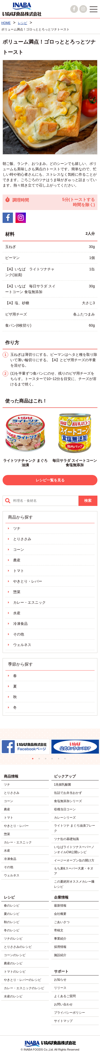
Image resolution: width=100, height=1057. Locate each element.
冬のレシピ (11, 930)
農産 (16, 560)
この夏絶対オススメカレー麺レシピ (74, 884)
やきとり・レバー (27, 581)
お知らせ (60, 979)
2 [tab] (40, 760)
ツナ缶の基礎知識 (66, 839)
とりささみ (22, 539)
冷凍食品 (20, 624)
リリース (60, 988)
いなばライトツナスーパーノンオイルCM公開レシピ (74, 849)
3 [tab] (47, 760)
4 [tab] (53, 760)
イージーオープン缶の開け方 (74, 860)
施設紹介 (60, 955)
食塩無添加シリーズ (68, 801)
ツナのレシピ (13, 938)
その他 (18, 634)
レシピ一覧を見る (50, 480)
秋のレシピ (11, 922)
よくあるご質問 (65, 996)
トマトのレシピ (15, 971)
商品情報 (11, 776)
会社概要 (60, 914)
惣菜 (16, 592)
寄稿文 (58, 930)
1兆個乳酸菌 (62, 784)
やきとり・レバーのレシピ (22, 980)
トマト (18, 571)
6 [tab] (66, 760)
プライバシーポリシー (69, 1012)
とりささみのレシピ (18, 947)
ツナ (16, 528)
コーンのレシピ (15, 955)
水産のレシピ (13, 996)
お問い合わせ (63, 1004)
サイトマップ (63, 1021)
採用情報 (60, 947)
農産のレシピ (13, 963)
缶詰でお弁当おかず (68, 793)
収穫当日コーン (65, 809)
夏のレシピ (11, 914)
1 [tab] (34, 760)
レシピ (9, 897)
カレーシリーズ (65, 817)
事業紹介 (60, 938)
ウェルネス (22, 645)
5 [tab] (60, 760)
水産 (16, 613)
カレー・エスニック (29, 602)
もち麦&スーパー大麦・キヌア (73, 871)
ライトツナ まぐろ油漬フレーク (74, 828)
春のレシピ (11, 905)
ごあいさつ (62, 922)
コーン (18, 549)
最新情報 (60, 905)
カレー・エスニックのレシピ (24, 988)
